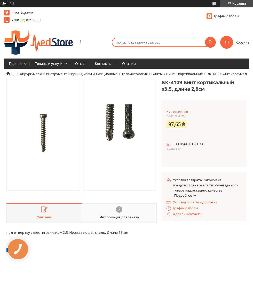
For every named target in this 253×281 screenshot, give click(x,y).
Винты (157, 74)
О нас (79, 63)
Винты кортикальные (184, 74)
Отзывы (129, 63)
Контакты (103, 63)
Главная (15, 63)
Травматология (134, 74)
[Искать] (210, 42)
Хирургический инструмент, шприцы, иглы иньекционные (69, 74)
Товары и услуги (48, 63)
